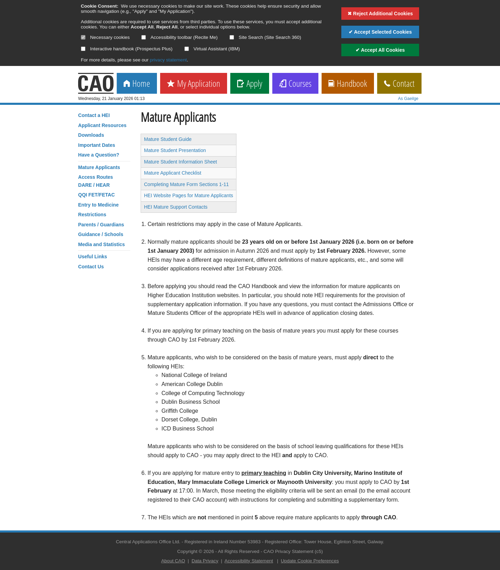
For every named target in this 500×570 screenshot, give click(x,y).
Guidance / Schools (100, 234)
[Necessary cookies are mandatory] (83, 37)
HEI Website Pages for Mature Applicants (188, 195)
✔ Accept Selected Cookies (380, 32)
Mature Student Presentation (175, 150)
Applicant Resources (102, 125)
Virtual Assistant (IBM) (212, 48)
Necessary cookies (105, 37)
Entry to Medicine (98, 205)
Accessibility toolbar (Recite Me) (179, 37)
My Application (193, 84)
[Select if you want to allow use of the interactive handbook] (83, 49)
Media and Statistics (101, 244)
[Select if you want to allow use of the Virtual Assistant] (186, 49)
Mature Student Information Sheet (180, 162)
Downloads (91, 135)
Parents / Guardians (101, 224)
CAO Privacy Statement (289, 551)
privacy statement (168, 59)
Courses (295, 84)
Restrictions (92, 214)
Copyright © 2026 (195, 551)
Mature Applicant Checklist (172, 173)
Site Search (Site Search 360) (265, 37)
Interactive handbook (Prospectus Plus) (127, 48)
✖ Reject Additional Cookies (380, 13)
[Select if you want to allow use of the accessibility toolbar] (143, 37)
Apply (249, 84)
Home (137, 84)
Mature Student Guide (168, 139)
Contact (399, 84)
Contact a (94, 115)
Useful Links (92, 256)
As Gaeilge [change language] (408, 98)
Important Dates (96, 145)
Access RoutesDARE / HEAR (95, 180)
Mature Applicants (99, 167)
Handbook (347, 84)
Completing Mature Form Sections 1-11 (186, 184)
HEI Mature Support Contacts (176, 207)
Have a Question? (98, 155)
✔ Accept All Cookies (380, 50)
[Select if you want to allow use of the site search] (232, 37)
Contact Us (91, 266)
